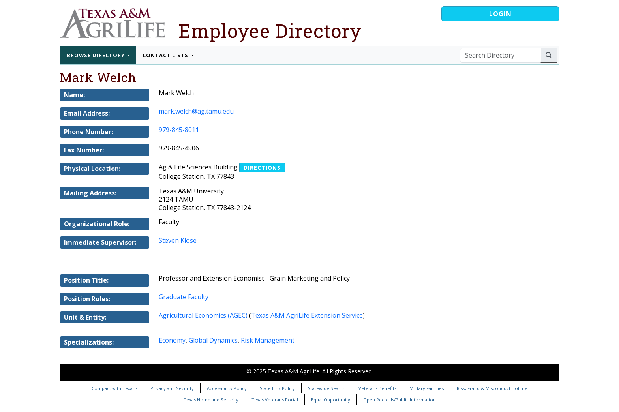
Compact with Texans (114, 388)
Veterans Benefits (377, 388)
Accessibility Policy (227, 388)
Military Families (426, 388)
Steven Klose (178, 240)
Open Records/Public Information (399, 400)
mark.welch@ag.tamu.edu (196, 111)
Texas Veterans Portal (274, 400)
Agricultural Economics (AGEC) (203, 315)
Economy (172, 340)
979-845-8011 (179, 129)
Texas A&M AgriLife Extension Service (307, 315)
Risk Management (267, 340)
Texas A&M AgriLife (293, 371)
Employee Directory (270, 30)
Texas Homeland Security (211, 400)
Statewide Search (326, 388)
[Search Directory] (500, 55)
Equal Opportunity (330, 400)
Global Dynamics (213, 340)
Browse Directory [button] (96, 55)
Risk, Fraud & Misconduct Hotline (492, 388)
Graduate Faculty (183, 296)
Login (500, 13)
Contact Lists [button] (166, 55)
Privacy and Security (172, 388)
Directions (262, 167)
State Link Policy (277, 388)
